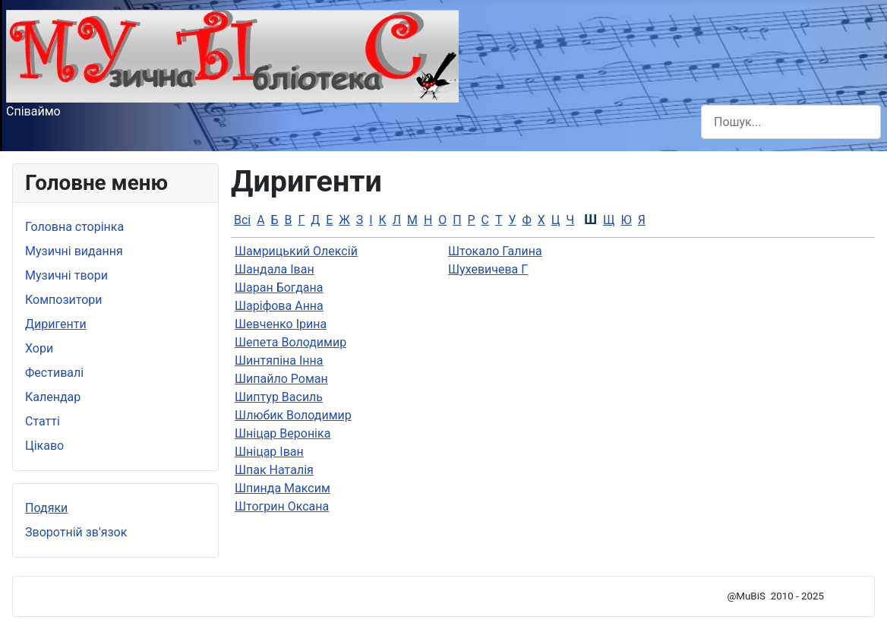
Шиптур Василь (279, 397)
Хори (39, 348)
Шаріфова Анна (279, 306)
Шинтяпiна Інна (279, 360)
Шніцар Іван (269, 451)
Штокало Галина (495, 251)
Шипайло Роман (281, 379)
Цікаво (44, 445)
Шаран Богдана (279, 287)
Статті (42, 421)
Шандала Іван (274, 269)
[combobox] (791, 122)
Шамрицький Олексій (296, 251)
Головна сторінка (74, 227)
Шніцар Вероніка (282, 433)
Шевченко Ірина (281, 324)
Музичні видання (74, 251)
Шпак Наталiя (274, 470)
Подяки (46, 508)
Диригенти (56, 324)
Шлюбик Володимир (293, 415)
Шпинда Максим (282, 488)
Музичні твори (66, 275)
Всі (242, 220)
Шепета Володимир (290, 342)
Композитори (64, 300)
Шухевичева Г (488, 269)
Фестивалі (54, 372)
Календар (52, 397)
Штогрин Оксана (282, 506)
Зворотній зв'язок (76, 532)
